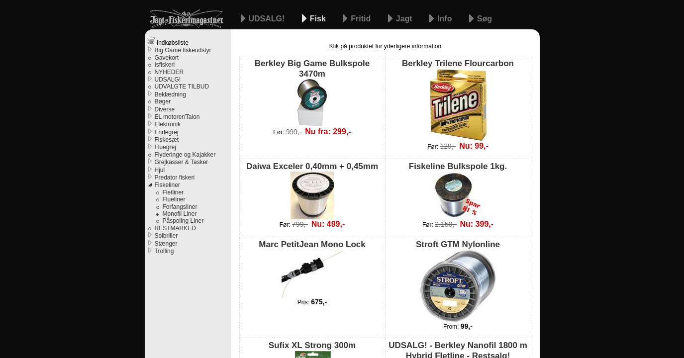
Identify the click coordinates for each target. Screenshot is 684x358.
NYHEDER (169, 72)
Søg (484, 18)
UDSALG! (268, 18)
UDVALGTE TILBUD (182, 86)
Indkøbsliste (168, 41)
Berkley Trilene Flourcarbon (458, 100)
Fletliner (173, 192)
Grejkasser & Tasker (181, 162)
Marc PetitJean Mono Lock (312, 268)
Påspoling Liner (183, 220)
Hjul (160, 170)
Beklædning (170, 94)
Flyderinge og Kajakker (185, 154)
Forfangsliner (180, 206)
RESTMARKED (175, 228)
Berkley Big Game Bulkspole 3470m (312, 93)
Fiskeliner (167, 184)
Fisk (319, 18)
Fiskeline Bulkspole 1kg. (458, 190)
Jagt (405, 18)
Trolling (164, 251)
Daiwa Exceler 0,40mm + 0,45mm (312, 190)
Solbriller (166, 235)
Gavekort (167, 57)
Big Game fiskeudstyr (183, 50)
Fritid (362, 18)
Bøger (163, 101)
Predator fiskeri (175, 177)
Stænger (166, 243)
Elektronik (168, 124)
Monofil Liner (180, 213)
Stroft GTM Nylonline (458, 281)
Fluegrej (165, 147)
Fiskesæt (167, 139)
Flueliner (174, 199)
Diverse (165, 109)
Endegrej (167, 132)
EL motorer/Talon (177, 116)
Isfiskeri (165, 64)
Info (445, 18)
